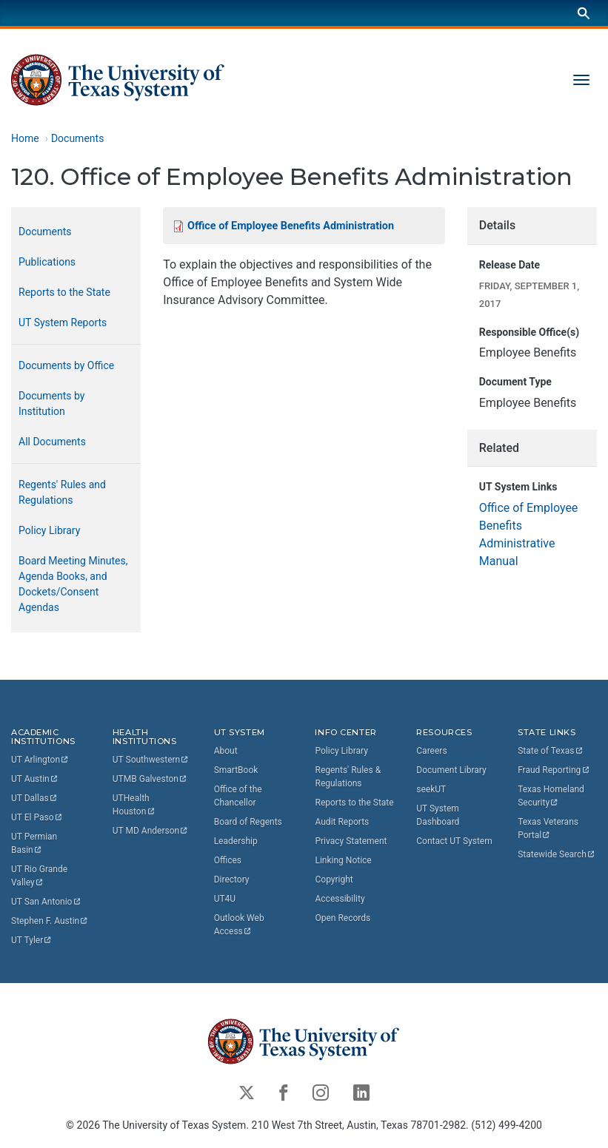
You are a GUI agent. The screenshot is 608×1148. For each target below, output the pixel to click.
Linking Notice (343, 860)
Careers (431, 751)
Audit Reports (342, 822)
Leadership (236, 841)
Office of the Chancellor (238, 796)
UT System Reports (63, 322)
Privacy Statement (351, 841)
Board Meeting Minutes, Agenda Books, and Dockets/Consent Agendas (73, 584)
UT (40, 759)
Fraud (554, 770)
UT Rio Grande (40, 876)
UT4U (224, 899)
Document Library (451, 770)
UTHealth (134, 805)
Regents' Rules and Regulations (62, 492)
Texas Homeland (552, 796)
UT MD (151, 830)
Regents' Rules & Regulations (348, 777)
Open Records (342, 918)
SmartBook (236, 770)
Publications (47, 262)
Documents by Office (66, 365)
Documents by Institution (51, 403)
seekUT (431, 789)
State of (551, 751)
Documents (77, 138)
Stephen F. (50, 921)
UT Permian (35, 843)
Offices (227, 860)
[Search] (583, 13)
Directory (232, 879)
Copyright (334, 879)
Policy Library (49, 530)
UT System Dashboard (437, 815)
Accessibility (339, 899)
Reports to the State (64, 292)
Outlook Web (240, 924)
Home (25, 138)
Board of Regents (248, 822)
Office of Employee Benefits (290, 226)
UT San (46, 902)
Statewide (557, 854)
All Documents (52, 442)
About (226, 751)
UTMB (150, 779)
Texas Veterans (549, 828)
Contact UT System (454, 841)
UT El (37, 817)
